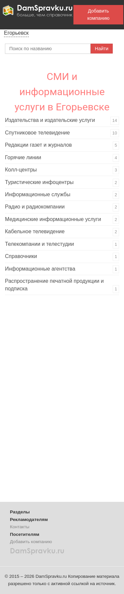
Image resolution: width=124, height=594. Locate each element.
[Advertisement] (54, 401)
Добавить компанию (98, 14)
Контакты (19, 526)
